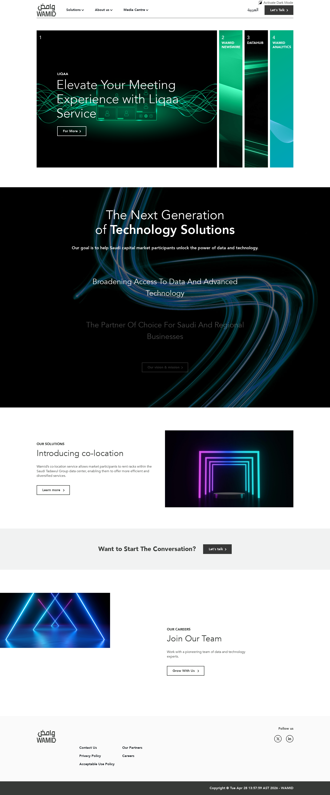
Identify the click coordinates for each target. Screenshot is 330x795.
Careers (128, 756)
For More (70, 131)
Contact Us (88, 747)
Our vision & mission (164, 367)
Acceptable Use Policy (96, 764)
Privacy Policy (90, 756)
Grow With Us (184, 670)
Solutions (73, 10)
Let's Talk (277, 10)
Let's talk (216, 549)
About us (102, 10)
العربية (253, 10)
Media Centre (134, 10)
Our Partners (132, 747)
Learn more (51, 490)
